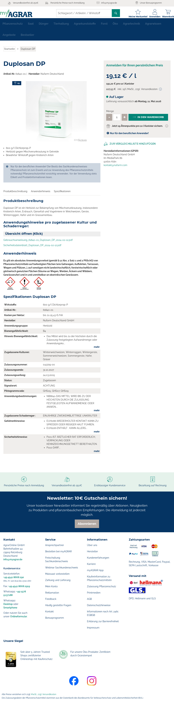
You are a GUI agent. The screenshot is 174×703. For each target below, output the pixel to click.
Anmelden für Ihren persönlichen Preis (134, 68)
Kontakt (49, 611)
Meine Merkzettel (134, 16)
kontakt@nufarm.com (115, 167)
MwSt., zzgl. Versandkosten (43, 694)
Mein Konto (51, 586)
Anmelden (151, 16)
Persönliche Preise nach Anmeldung (67, 3)
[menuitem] (12, 26)
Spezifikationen (62, 194)
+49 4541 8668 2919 (19, 586)
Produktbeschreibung (15, 194)
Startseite (9, 51)
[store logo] (19, 13)
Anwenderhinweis (40, 194)
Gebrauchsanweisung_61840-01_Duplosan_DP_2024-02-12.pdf (38, 242)
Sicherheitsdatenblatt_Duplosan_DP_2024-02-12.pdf (32, 248)
